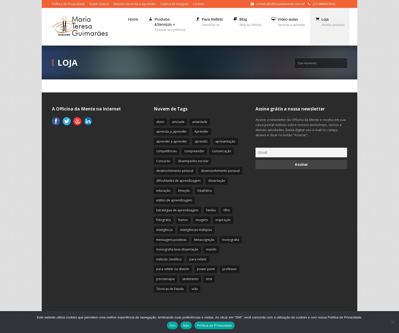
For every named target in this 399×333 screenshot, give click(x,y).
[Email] (301, 152)
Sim (172, 325)
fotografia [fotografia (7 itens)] (163, 220)
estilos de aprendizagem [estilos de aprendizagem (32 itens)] (174, 200)
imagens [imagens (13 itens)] (202, 220)
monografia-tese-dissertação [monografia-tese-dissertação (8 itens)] (177, 249)
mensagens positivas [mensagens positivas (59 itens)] (171, 240)
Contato (199, 4)
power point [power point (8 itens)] (206, 269)
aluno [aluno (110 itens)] (160, 122)
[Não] (392, 322)
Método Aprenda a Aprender (134, 4)
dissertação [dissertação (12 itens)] (216, 180)
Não (186, 325)
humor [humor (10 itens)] (183, 220)
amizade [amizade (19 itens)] (178, 122)
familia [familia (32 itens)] (211, 210)
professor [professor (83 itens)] (229, 269)
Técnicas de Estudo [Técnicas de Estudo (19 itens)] (170, 289)
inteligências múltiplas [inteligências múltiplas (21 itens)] (196, 230)
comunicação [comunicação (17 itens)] (221, 151)
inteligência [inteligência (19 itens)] (164, 230)
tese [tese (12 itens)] (209, 279)
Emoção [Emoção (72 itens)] (184, 190)
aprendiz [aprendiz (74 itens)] (201, 141)
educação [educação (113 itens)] (163, 190)
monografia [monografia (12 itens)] (230, 240)
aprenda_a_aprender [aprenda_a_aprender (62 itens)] (171, 131)
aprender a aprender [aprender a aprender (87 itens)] (171, 141)
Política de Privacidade (68, 4)
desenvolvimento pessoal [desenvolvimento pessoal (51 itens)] (174, 171)
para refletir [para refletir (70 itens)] (198, 259)
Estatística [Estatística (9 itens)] (204, 190)
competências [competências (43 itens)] (166, 151)
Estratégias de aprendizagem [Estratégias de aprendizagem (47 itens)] (177, 210)
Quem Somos (99, 4)
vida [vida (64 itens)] (195, 289)
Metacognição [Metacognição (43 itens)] (204, 240)
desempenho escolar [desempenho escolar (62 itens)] (193, 161)
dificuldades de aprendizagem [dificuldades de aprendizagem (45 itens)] (178, 180)
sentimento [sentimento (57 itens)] (190, 279)
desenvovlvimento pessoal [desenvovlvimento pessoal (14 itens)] (220, 171)
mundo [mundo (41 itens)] (211, 249)
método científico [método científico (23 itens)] (169, 259)
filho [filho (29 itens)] (226, 210)
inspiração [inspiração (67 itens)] (223, 220)
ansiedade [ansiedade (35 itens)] (199, 122)
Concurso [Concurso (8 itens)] (163, 161)
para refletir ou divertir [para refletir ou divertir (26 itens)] (172, 269)
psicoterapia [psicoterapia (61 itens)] (165, 279)
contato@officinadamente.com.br (280, 4)
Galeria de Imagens (174, 4)
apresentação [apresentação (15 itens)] (225, 141)
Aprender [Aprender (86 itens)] (201, 131)
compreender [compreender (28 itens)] (194, 151)
